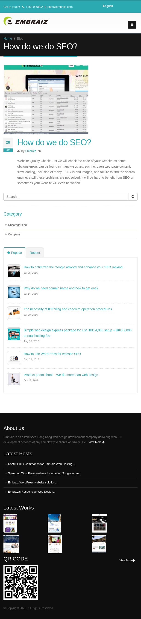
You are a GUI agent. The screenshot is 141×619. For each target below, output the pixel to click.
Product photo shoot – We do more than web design (61, 375)
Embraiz (30, 151)
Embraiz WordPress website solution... (33, 482)
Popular (14, 253)
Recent (35, 253)
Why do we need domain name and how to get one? (61, 288)
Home (7, 38)
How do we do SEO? (54, 142)
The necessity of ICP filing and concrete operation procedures (68, 309)
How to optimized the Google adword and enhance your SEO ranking (73, 267)
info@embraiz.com (60, 7)
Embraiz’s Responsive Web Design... (32, 491)
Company (14, 234)
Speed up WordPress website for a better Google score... (45, 473)
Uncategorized (17, 225)
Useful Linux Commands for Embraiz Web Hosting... (41, 464)
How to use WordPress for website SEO (52, 354)
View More (96, 442)
